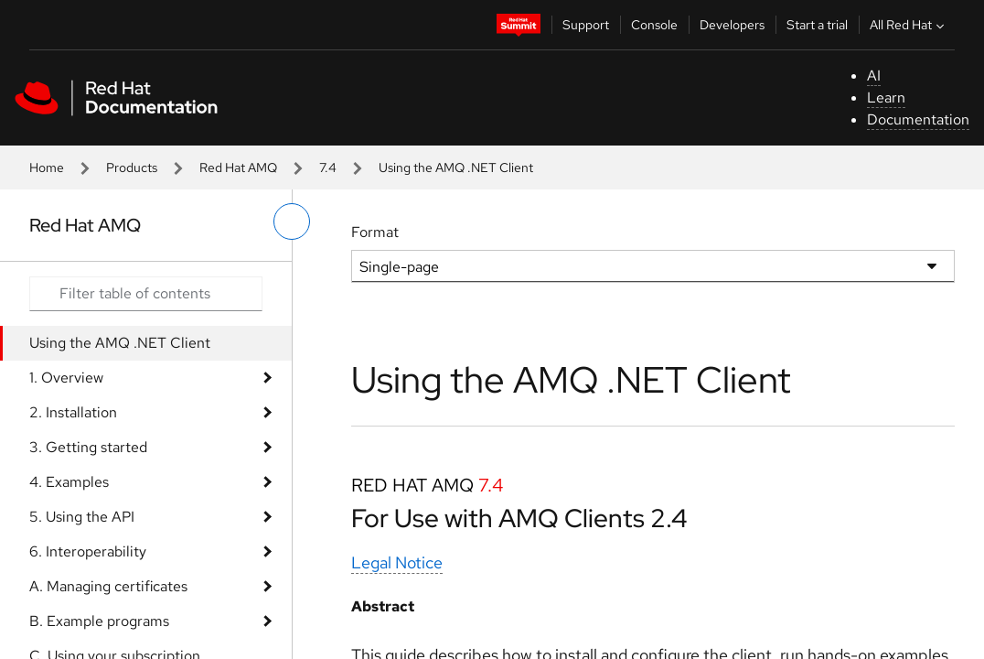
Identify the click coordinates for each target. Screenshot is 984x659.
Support (585, 24)
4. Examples (69, 482)
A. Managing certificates (108, 586)
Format (375, 232)
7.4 (328, 167)
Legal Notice (397, 562)
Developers (732, 24)
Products (131, 167)
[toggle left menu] (291, 221)
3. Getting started (88, 447)
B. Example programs (99, 621)
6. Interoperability (87, 551)
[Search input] (145, 293)
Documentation (918, 119)
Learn (886, 97)
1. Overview (66, 377)
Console (654, 24)
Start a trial (817, 24)
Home (46, 167)
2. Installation (73, 412)
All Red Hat (909, 24)
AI (874, 75)
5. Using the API (81, 516)
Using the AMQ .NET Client (119, 342)
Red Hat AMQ (238, 167)
